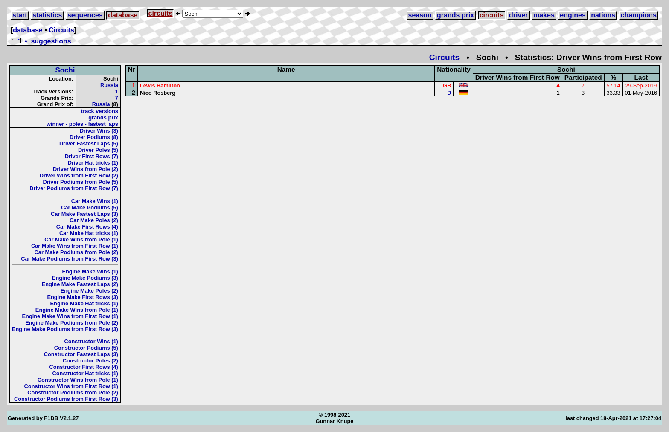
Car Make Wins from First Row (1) (74, 246)
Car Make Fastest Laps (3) (84, 214)
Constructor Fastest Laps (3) (81, 354)
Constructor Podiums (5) (86, 348)
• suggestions (41, 41)
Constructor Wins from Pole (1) (78, 380)
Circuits (61, 30)
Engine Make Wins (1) (90, 271)
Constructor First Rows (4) (83, 367)
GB (447, 85)
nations (603, 15)
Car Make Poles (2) (94, 220)
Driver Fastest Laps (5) (88, 143)
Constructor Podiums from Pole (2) (72, 392)
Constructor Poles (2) (90, 360)
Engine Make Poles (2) (89, 290)
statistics (47, 15)
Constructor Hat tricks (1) (85, 373)
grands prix (455, 15)
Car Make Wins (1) (94, 201)
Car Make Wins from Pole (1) (81, 239)
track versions (99, 111)
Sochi (65, 70)
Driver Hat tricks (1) (93, 162)
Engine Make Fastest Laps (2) (80, 284)
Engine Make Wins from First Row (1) (70, 316)
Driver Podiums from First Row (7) (73, 188)
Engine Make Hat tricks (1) (84, 303)
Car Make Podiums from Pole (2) (76, 252)
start (19, 15)
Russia (109, 85)
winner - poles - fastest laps (82, 124)
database (122, 15)
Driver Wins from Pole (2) (85, 169)
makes (544, 15)
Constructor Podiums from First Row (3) (66, 399)
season (420, 15)
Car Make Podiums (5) (89, 207)
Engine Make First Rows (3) (82, 297)
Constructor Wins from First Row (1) (71, 386)
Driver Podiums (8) (94, 137)
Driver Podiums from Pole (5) (80, 182)
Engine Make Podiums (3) (85, 278)
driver (518, 15)
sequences (85, 15)
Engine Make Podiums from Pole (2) (71, 322)
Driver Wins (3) (99, 131)
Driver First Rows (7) (91, 156)
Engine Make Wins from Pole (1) (76, 310)
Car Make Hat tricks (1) (88, 233)
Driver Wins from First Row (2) (79, 175)
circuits (160, 13)
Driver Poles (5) (98, 150)
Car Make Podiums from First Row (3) (69, 258)
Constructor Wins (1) (91, 341)
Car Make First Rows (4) (87, 226)
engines (572, 15)
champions (639, 15)
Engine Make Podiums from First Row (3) (65, 329)
